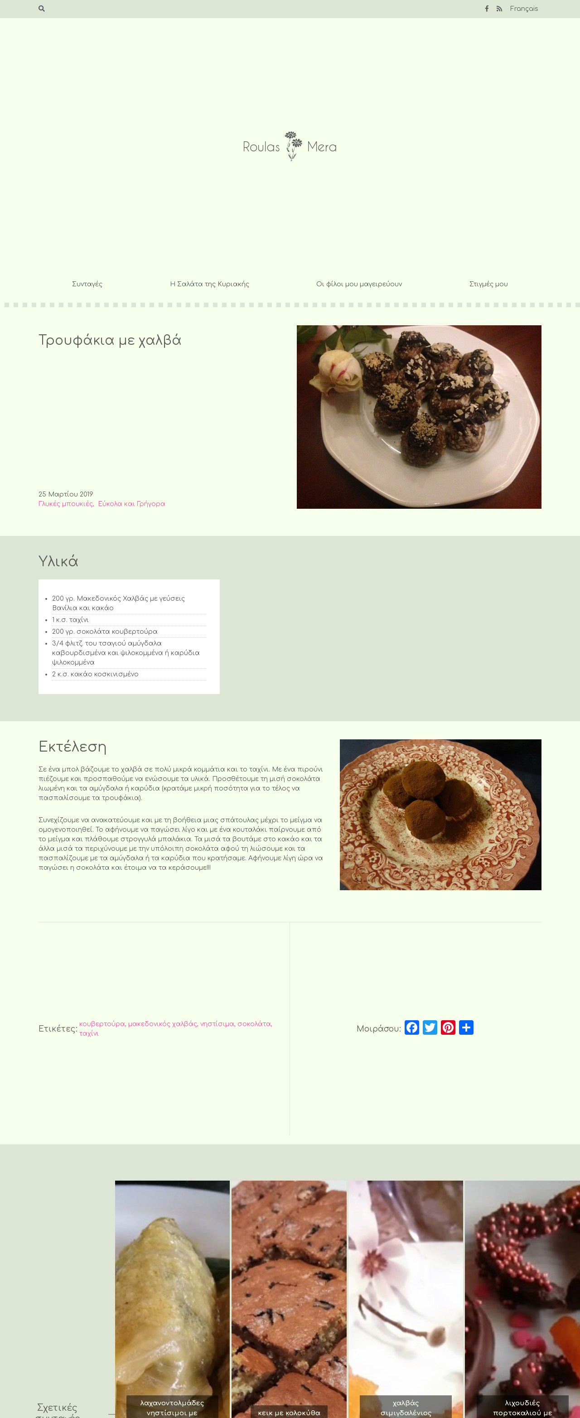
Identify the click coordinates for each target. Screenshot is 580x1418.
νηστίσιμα (217, 1024)
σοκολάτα (254, 1024)
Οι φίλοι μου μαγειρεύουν (359, 284)
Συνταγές (87, 284)
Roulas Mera (290, 146)
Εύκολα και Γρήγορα (131, 504)
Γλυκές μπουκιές (66, 504)
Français (524, 8)
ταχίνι (89, 1033)
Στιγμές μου (488, 284)
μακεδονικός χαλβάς (162, 1024)
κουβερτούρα (102, 1024)
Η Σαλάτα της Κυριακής (209, 284)
